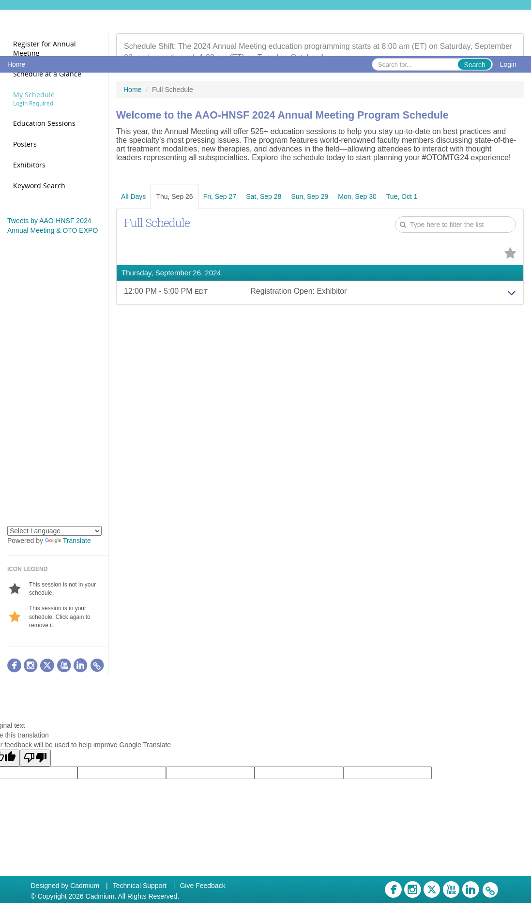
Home (16, 64)
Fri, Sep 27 (219, 196)
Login (508, 64)
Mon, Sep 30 (357, 196)
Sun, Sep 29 (309, 196)
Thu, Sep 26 (174, 196)
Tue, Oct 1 (402, 196)
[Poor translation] (35, 758)
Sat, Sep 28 (263, 196)
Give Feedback (202, 885)
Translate (68, 540)
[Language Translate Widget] (54, 531)
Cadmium (84, 885)
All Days (133, 196)
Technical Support (140, 885)
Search (474, 65)
